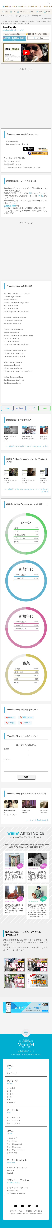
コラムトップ (12, 1138)
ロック (18, 161)
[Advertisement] (26, 98)
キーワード (11, 1103)
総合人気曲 (11, 1088)
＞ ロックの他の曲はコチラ (37, 820)
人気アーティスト (13, 1117)
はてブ (32, 408)
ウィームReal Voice (14, 1147)
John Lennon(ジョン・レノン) (18, 16)
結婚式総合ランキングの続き (18, 420)
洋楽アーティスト (13, 1123)
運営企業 (29, 1211)
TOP (2, 16)
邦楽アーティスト (13, 1120)
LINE (44, 408)
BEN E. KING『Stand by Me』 (23, 167)
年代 (8, 1100)
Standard (10, 1173)
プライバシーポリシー (17, 1211)
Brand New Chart (13, 1191)
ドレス (9, 1097)
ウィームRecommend (14, 1144)
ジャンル (10, 1094)
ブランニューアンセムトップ (17, 1188)
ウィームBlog (12, 1141)
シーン (9, 1091)
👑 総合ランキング (36, 34)
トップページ (12, 1073)
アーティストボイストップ (17, 1168)
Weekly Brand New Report (16, 1193)
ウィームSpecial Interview (16, 1150)
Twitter (7, 408)
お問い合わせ (38, 1211)
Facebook (19, 408)
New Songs (10, 1170)
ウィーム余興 (12, 1153)
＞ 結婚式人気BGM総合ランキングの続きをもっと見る (27, 446)
